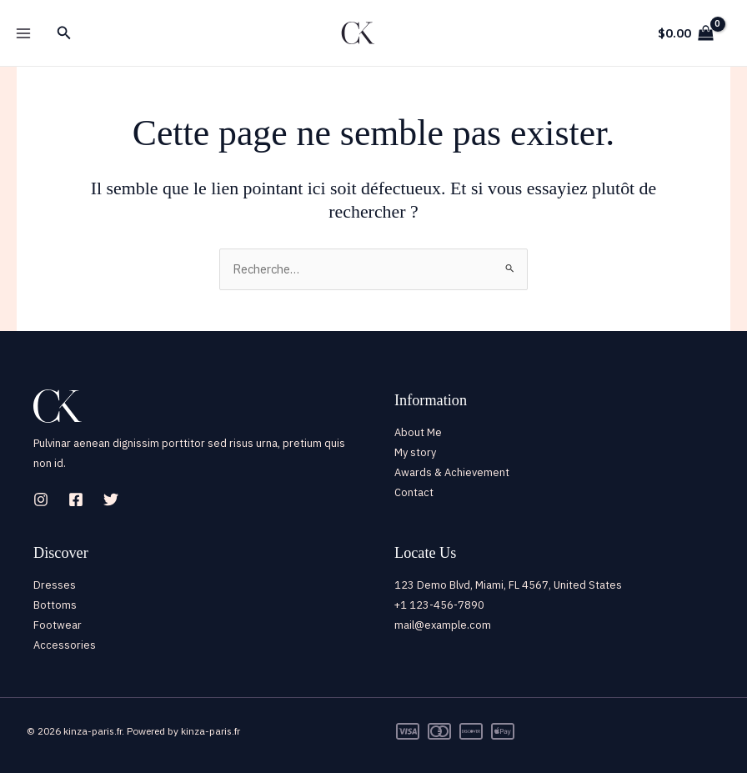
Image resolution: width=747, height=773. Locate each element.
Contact (414, 492)
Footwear (57, 625)
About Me (418, 432)
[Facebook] (75, 499)
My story (415, 452)
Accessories (64, 645)
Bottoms (55, 605)
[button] (64, 33)
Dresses (54, 585)
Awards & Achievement (451, 472)
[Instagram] (40, 499)
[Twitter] (110, 499)
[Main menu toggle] (23, 32)
